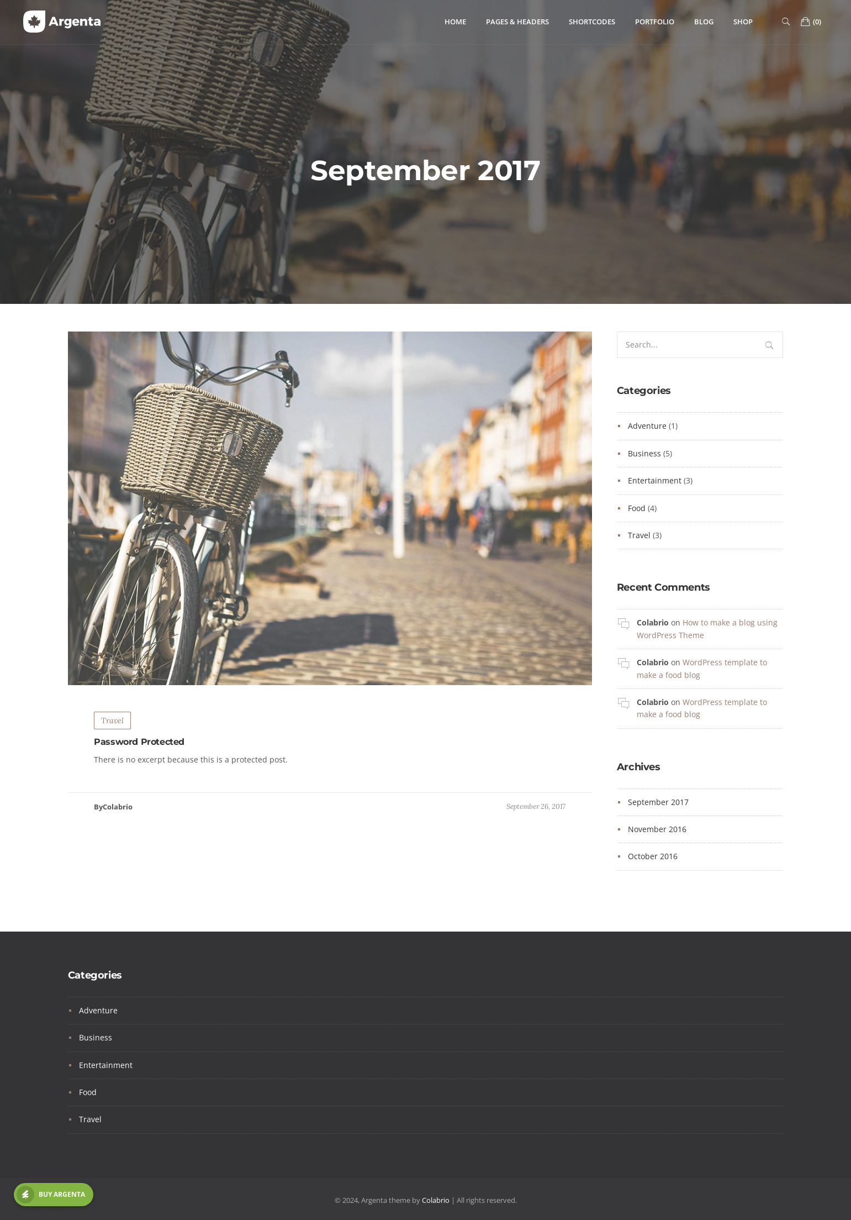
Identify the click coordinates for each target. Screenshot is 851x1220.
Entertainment (654, 480)
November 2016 (657, 829)
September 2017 (658, 802)
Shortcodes (592, 22)
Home (455, 22)
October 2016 (653, 856)
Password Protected (139, 749)
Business (644, 453)
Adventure (647, 425)
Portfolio (654, 22)
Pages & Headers (517, 22)
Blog (703, 22)
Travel (112, 727)
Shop (743, 22)
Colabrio (653, 622)
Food (637, 508)
